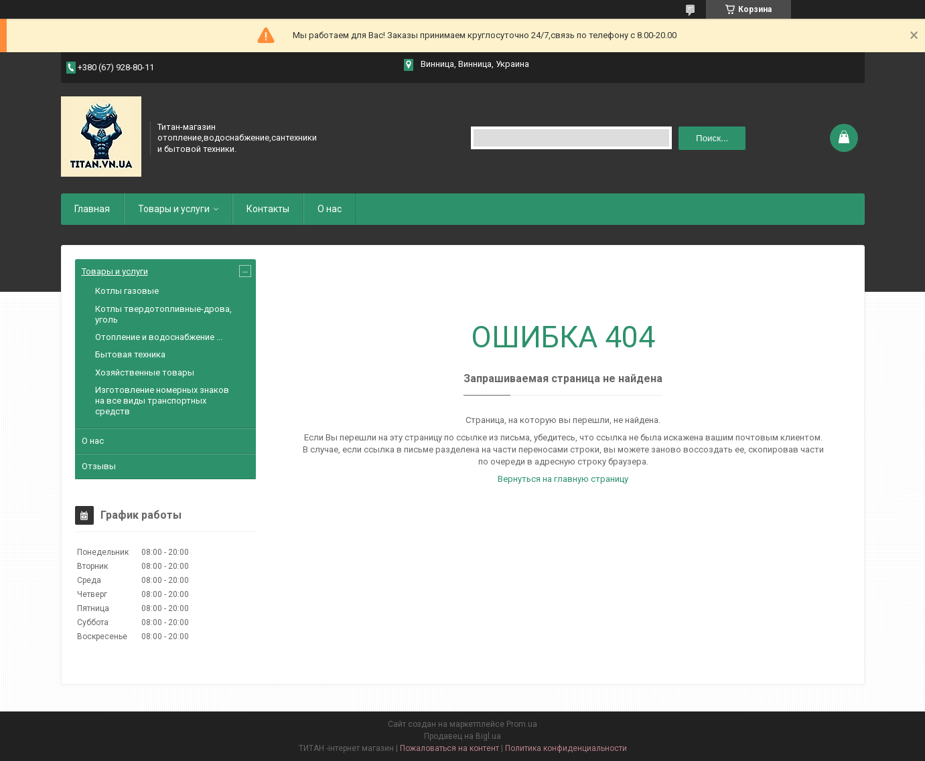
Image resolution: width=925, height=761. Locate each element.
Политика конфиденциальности (566, 748)
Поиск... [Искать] (712, 138)
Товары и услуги (174, 208)
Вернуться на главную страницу (563, 479)
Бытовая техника (130, 354)
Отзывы (99, 466)
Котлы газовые (127, 291)
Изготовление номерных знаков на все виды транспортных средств (162, 401)
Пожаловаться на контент (449, 748)
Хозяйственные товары (144, 372)
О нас (329, 208)
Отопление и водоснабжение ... (158, 337)
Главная (92, 208)
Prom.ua (521, 724)
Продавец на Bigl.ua (462, 736)
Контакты (267, 208)
